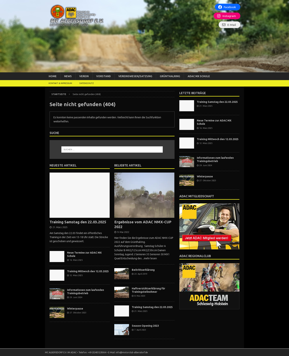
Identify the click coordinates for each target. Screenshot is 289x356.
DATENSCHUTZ (86, 83)
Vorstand (103, 76)
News (68, 76)
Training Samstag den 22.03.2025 (78, 222)
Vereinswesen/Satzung (135, 76)
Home (53, 76)
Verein (84, 76)
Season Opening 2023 (145, 325)
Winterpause (75, 308)
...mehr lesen (149, 258)
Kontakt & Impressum (60, 83)
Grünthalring (170, 76)
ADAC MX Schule (199, 76)
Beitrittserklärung (143, 269)
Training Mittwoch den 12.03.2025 (88, 271)
